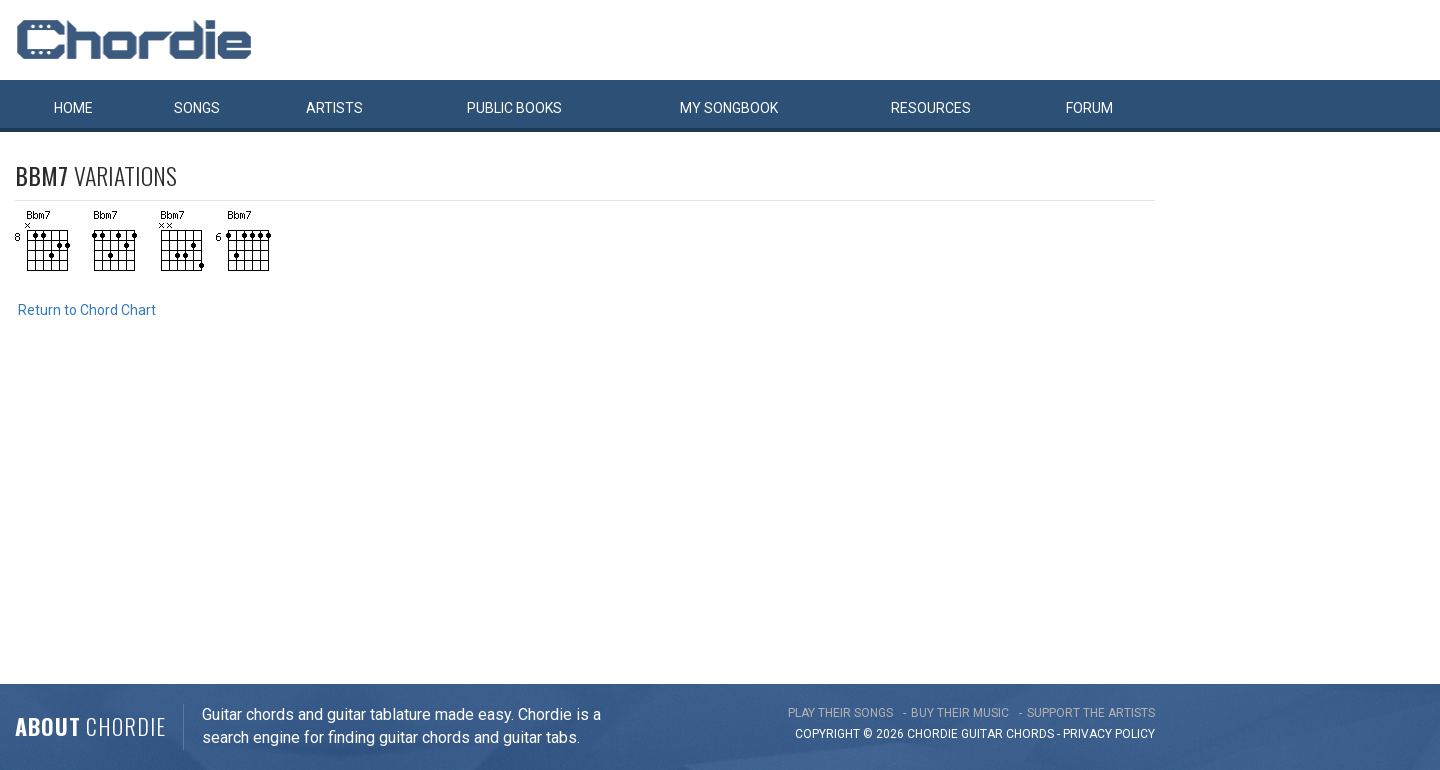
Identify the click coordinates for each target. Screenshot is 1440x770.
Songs (197, 108)
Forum (1089, 108)
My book (729, 108)
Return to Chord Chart (87, 310)
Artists (334, 108)
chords (1030, 734)
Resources (931, 108)
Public (514, 108)
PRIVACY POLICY (1109, 734)
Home (73, 108)
